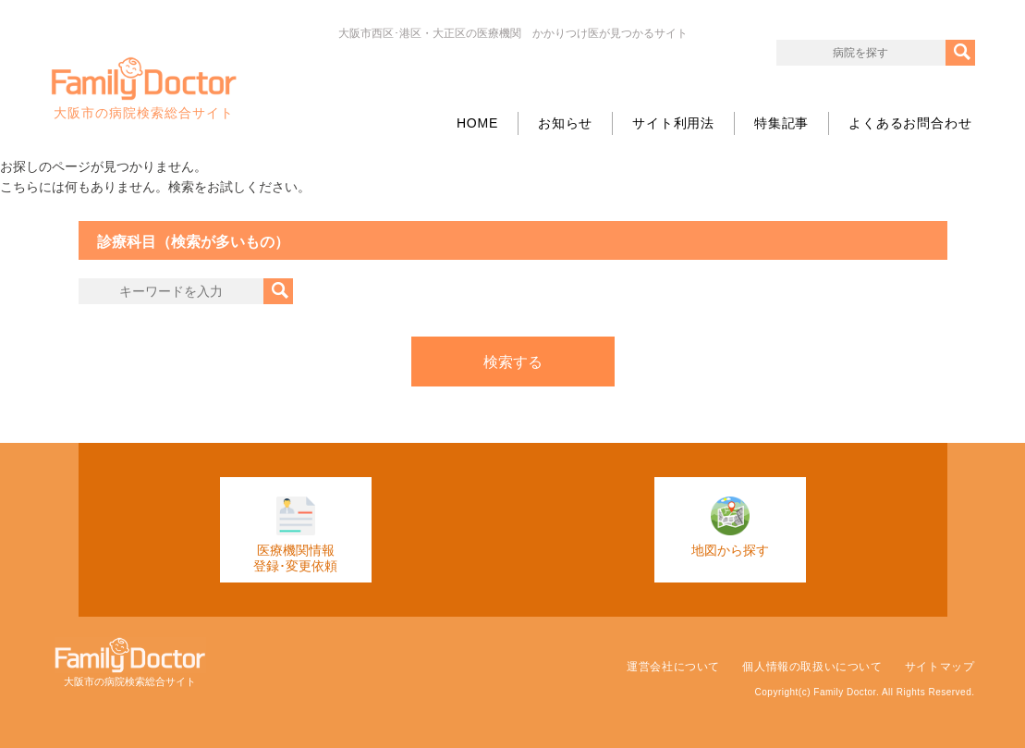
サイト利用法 (673, 123)
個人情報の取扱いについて (812, 666)
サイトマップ (940, 666)
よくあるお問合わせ (909, 123)
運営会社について (673, 666)
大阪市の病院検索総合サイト (144, 88)
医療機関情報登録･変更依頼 (295, 535)
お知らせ (565, 123)
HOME (477, 123)
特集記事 (781, 123)
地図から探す (730, 527)
